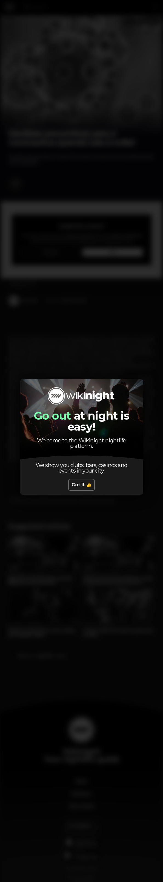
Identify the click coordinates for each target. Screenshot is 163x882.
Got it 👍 (81, 484)
